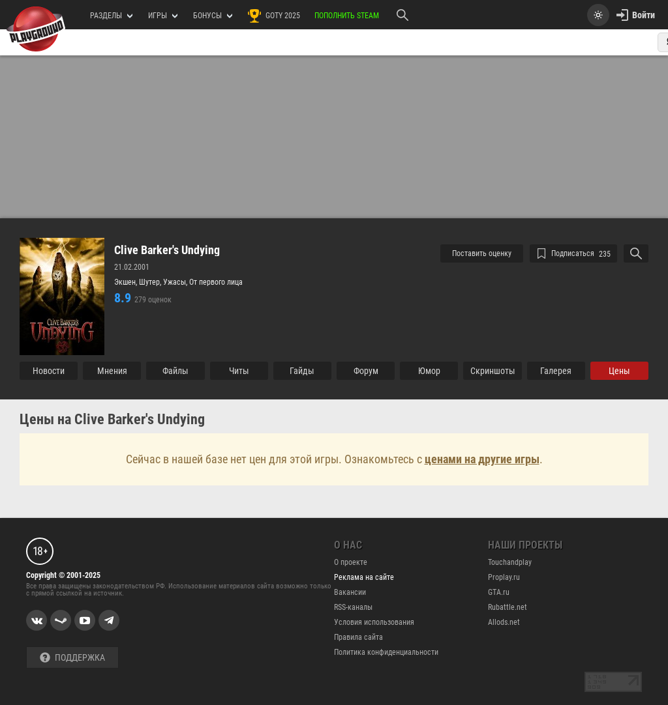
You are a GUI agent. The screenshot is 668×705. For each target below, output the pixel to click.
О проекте (350, 562)
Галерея (555, 371)
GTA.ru (498, 592)
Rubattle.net (507, 607)
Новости (49, 371)
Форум (366, 371)
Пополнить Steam (346, 15)
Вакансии (350, 592)
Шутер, (151, 282)
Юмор (429, 371)
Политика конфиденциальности (386, 652)
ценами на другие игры (482, 459)
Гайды (302, 371)
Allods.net (504, 622)
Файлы (175, 371)
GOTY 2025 (273, 15)
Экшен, (126, 282)
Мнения (112, 371)
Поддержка (72, 657)
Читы (239, 371)
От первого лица (216, 282)
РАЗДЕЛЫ (111, 15)
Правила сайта (358, 637)
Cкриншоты (492, 371)
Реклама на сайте (364, 577)
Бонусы (212, 15)
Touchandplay (510, 562)
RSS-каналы (353, 607)
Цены (619, 371)
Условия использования (374, 622)
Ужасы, (176, 282)
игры (162, 15)
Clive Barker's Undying (167, 250)
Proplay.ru (504, 577)
